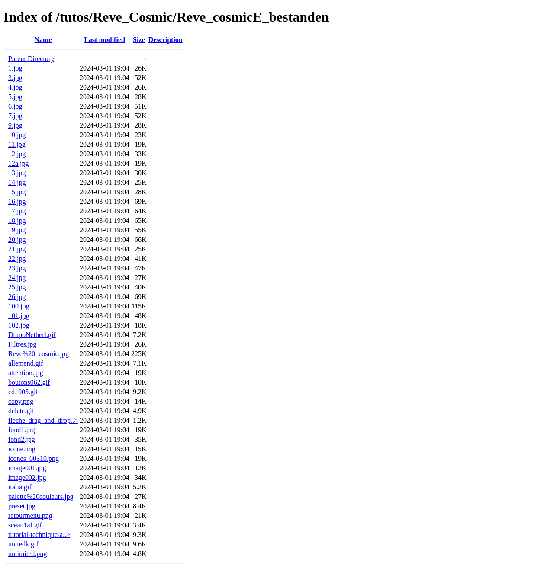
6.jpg (15, 106)
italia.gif (20, 487)
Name (43, 39)
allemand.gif (25, 363)
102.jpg (18, 325)
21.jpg (17, 249)
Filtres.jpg (22, 344)
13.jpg (17, 173)
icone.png (21, 449)
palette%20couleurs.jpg (41, 496)
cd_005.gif (23, 391)
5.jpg (15, 96)
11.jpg (17, 144)
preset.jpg (21, 506)
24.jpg (17, 277)
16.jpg (17, 201)
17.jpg (17, 211)
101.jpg (18, 315)
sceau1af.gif (25, 525)
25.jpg (17, 287)
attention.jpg (25, 372)
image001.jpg (27, 468)
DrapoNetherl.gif (32, 334)
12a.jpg (18, 163)
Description (165, 39)
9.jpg (15, 125)
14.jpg (17, 182)
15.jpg (17, 192)
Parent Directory (31, 58)
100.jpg (18, 306)
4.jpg (15, 87)
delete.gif (21, 411)
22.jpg (17, 258)
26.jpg (17, 296)
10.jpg (17, 134)
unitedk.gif (23, 544)
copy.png (20, 401)
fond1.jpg (21, 430)
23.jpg (17, 268)
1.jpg (15, 68)
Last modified (104, 39)
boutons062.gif (29, 382)
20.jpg (17, 239)
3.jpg (15, 77)
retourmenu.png (30, 515)
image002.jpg (27, 477)
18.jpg (17, 220)
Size (139, 39)
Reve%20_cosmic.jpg (38, 353)
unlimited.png (27, 553)
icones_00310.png (33, 458)
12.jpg (17, 153)
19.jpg (17, 230)
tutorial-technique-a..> (39, 534)
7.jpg (15, 115)
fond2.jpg (21, 439)
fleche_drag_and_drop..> (43, 420)
